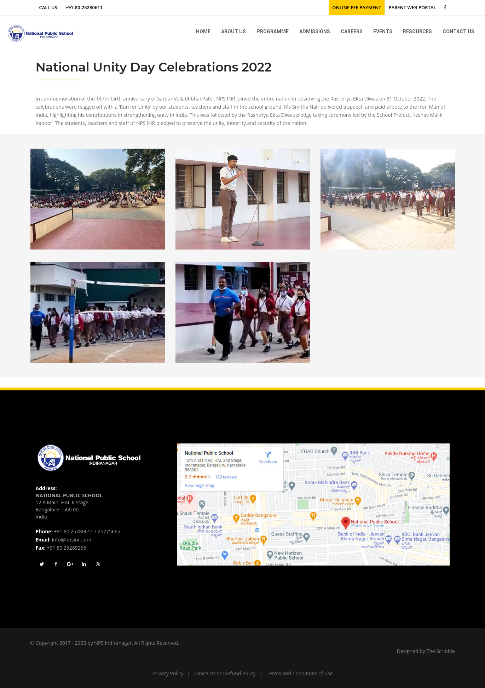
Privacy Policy (167, 673)
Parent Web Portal (412, 7)
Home (203, 31)
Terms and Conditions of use (300, 673)
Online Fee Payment (356, 7)
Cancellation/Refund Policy (224, 673)
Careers (352, 31)
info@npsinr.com (71, 539)
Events (382, 31)
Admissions (314, 31)
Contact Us (458, 31)
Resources (417, 31)
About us (233, 31)
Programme (272, 31)
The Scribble (441, 651)
